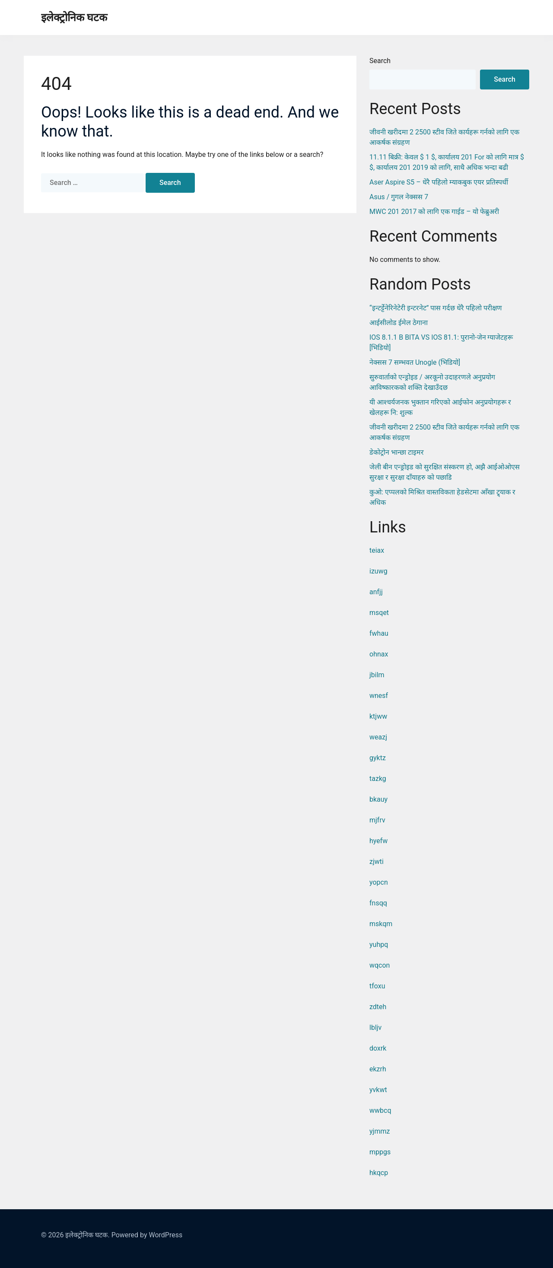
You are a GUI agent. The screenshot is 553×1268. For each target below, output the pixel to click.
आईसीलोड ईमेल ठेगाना (398, 323)
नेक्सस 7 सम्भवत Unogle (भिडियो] (414, 362)
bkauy (378, 799)
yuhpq (378, 944)
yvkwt (378, 1090)
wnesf (378, 695)
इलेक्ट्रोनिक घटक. (87, 1235)
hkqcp (378, 1173)
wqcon (379, 965)
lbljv (375, 1027)
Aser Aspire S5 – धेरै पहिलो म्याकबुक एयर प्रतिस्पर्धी (438, 182)
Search (380, 61)
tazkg (377, 778)
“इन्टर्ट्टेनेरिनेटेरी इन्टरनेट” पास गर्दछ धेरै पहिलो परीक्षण (435, 308)
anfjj (376, 592)
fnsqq (378, 903)
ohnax (378, 654)
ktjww (378, 716)
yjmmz (379, 1131)
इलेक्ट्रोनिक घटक (74, 17)
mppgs (380, 1152)
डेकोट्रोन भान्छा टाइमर (396, 452)
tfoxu (377, 986)
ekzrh (377, 1069)
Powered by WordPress (147, 1235)
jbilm (377, 675)
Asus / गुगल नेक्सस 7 (398, 197)
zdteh (377, 1007)
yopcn (378, 882)
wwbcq (380, 1110)
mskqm (380, 924)
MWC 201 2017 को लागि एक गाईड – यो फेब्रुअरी (434, 211)
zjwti (376, 861)
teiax (376, 550)
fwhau (378, 633)
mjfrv (377, 820)
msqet (379, 613)
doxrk (377, 1048)
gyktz (377, 758)
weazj (378, 737)
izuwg (378, 571)
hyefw (378, 841)
